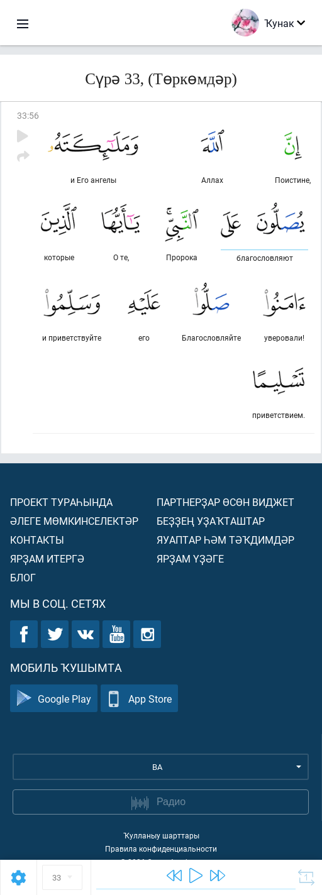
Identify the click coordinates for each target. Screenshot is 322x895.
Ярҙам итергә (47, 558)
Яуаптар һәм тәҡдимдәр (225, 539)
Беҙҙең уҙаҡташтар (211, 520)
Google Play (53, 698)
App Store (139, 698)
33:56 (28, 115)
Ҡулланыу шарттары (161, 835)
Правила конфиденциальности (161, 848)
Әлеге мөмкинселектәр (74, 520)
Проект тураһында (61, 501)
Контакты (37, 539)
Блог (23, 577)
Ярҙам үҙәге (190, 558)
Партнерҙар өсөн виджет (225, 501)
